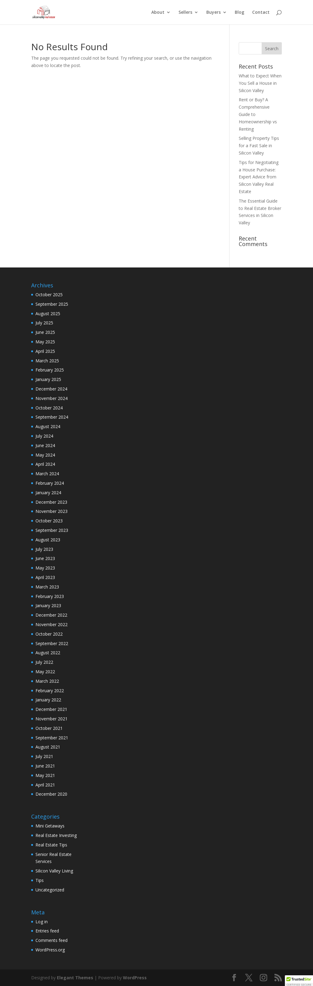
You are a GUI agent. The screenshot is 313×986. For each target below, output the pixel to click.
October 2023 (49, 521)
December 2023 (51, 502)
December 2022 (51, 615)
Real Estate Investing (56, 835)
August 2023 (47, 540)
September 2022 (51, 643)
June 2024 (45, 445)
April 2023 (45, 577)
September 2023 (51, 530)
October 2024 (49, 408)
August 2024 (47, 426)
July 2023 (44, 549)
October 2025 (49, 294)
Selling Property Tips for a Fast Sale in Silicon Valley (259, 145)
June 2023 (45, 558)
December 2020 (51, 794)
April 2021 (45, 785)
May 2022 (45, 671)
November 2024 (51, 398)
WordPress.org (50, 950)
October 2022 (49, 634)
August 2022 (47, 652)
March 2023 (47, 587)
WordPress (135, 977)
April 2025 (45, 351)
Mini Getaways (49, 826)
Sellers (185, 12)
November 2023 (51, 511)
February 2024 (49, 483)
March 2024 (47, 473)
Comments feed (51, 940)
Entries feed (47, 931)
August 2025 (47, 313)
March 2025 (47, 361)
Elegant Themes (75, 977)
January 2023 (48, 605)
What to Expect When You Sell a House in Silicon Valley (260, 83)
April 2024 (45, 464)
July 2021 (44, 756)
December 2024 (51, 389)
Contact (261, 12)
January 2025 (48, 379)
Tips (39, 880)
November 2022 (51, 624)
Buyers (213, 12)
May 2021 (45, 775)
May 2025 (45, 342)
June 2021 (45, 766)
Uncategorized (49, 890)
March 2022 (47, 681)
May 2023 (45, 568)
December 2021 (51, 709)
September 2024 (51, 417)
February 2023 (49, 596)
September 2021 (51, 738)
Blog (239, 12)
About (157, 12)
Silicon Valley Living (54, 871)
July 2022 (44, 662)
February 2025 (49, 370)
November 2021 (51, 719)
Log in (41, 921)
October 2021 (49, 728)
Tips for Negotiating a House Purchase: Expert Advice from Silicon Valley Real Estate (258, 176)
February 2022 (49, 690)
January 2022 (48, 700)
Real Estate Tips (51, 845)
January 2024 (48, 492)
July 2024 (44, 436)
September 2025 (51, 304)
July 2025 (44, 323)
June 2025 (45, 332)
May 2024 (45, 455)
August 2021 (47, 747)
